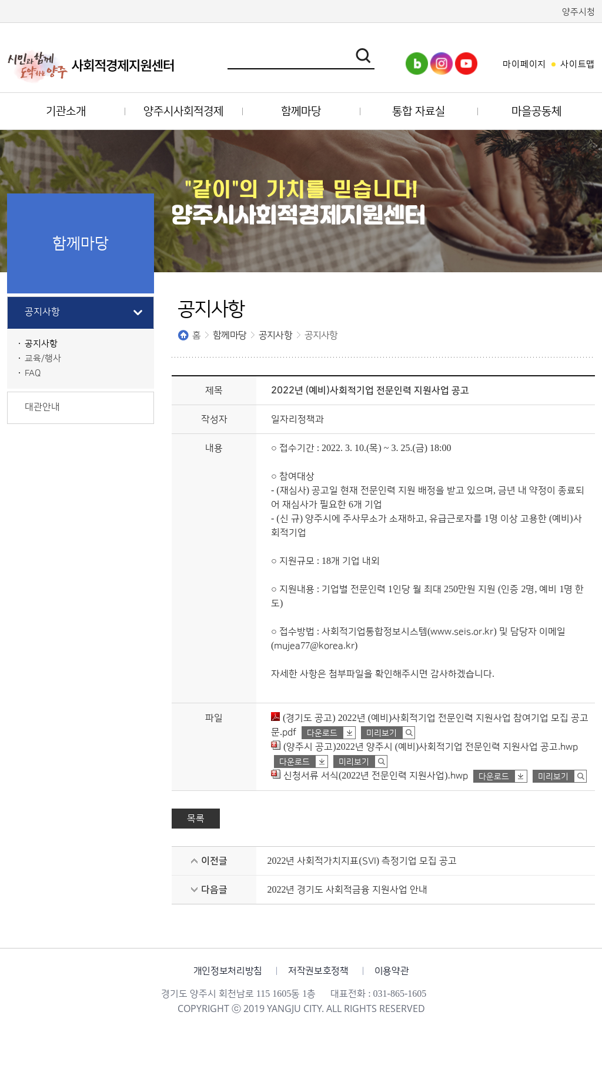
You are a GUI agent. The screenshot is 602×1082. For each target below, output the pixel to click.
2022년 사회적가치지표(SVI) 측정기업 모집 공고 (362, 861)
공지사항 (275, 335)
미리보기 (381, 733)
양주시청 (578, 12)
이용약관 (391, 971)
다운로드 (322, 733)
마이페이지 (524, 64)
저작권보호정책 (318, 971)
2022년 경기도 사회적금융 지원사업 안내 (347, 889)
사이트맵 (577, 64)
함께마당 (229, 335)
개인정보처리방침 (227, 971)
